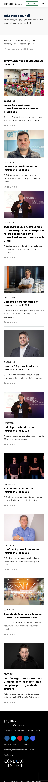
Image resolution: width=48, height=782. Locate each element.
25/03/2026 (9, 101)
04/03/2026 (9, 362)
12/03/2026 (9, 162)
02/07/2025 (9, 674)
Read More (10, 125)
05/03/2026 (9, 297)
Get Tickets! (32, 3)
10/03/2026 (9, 223)
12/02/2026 (9, 423)
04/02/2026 (9, 484)
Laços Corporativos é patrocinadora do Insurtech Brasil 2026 (21, 108)
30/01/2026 (9, 545)
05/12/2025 (9, 610)
